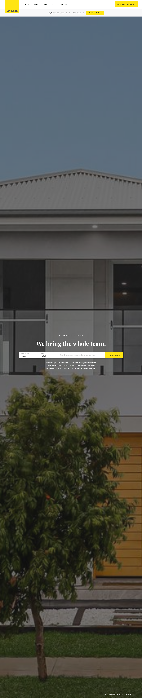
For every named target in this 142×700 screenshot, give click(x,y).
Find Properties (114, 355)
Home (26, 4)
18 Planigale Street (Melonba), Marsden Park (117, 694)
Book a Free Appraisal (126, 4)
